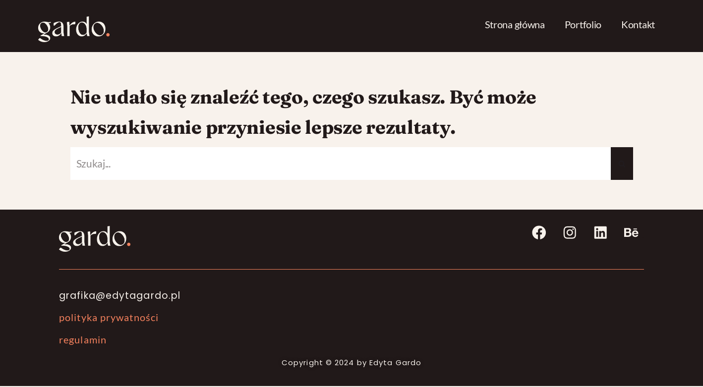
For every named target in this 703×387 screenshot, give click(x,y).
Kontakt (638, 24)
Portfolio (583, 24)
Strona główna (515, 24)
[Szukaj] (340, 164)
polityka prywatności (109, 318)
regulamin (83, 340)
